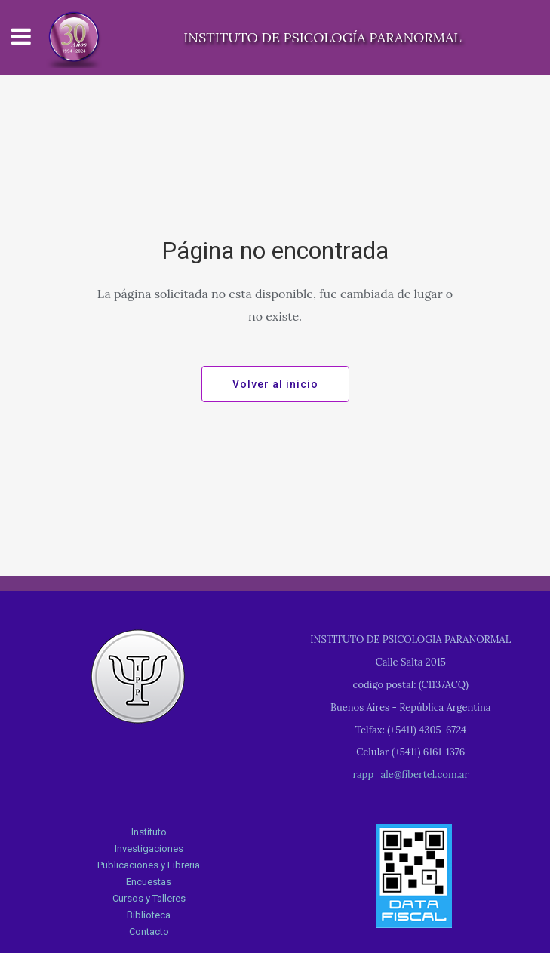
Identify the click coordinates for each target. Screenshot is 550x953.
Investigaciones (149, 848)
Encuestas (148, 881)
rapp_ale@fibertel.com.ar (410, 774)
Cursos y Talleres (149, 898)
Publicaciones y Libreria (148, 865)
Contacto (149, 931)
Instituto (149, 832)
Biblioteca (149, 915)
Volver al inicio (275, 384)
